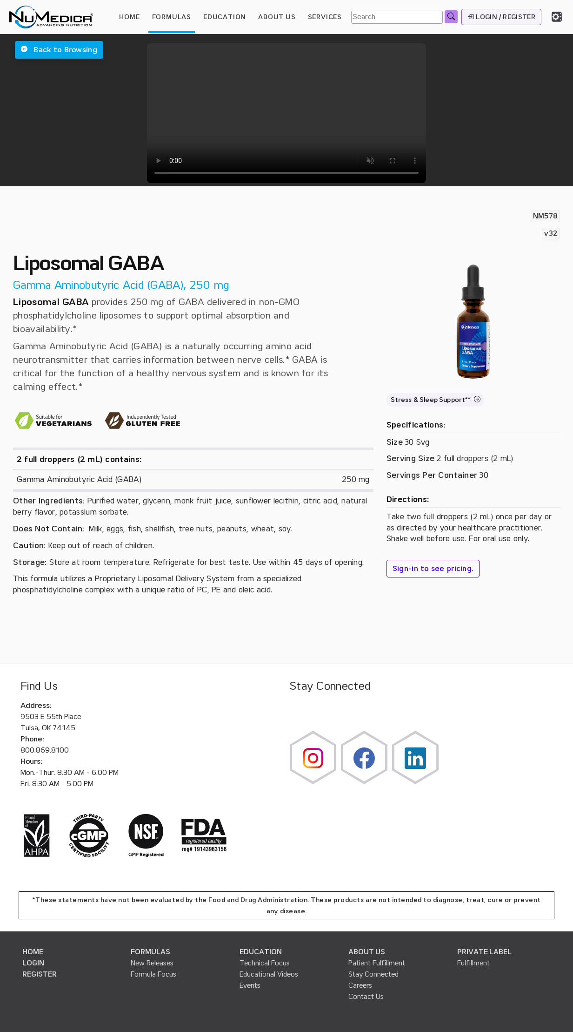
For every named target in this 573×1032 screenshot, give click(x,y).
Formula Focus (153, 974)
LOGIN (33, 963)
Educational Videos (269, 974)
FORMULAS (171, 16)
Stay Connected (373, 974)
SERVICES (325, 16)
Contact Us (366, 996)
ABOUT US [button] (276, 16)
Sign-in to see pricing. (433, 568)
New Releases (152, 963)
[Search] (397, 17)
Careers (360, 985)
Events (250, 985)
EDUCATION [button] (224, 16)
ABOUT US (366, 952)
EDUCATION (261, 952)
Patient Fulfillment (376, 963)
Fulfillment (473, 963)
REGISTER (39, 974)
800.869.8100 (44, 750)
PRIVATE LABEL (484, 952)
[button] (59, 50)
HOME (129, 16)
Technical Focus (265, 963)
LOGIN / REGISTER (501, 16)
